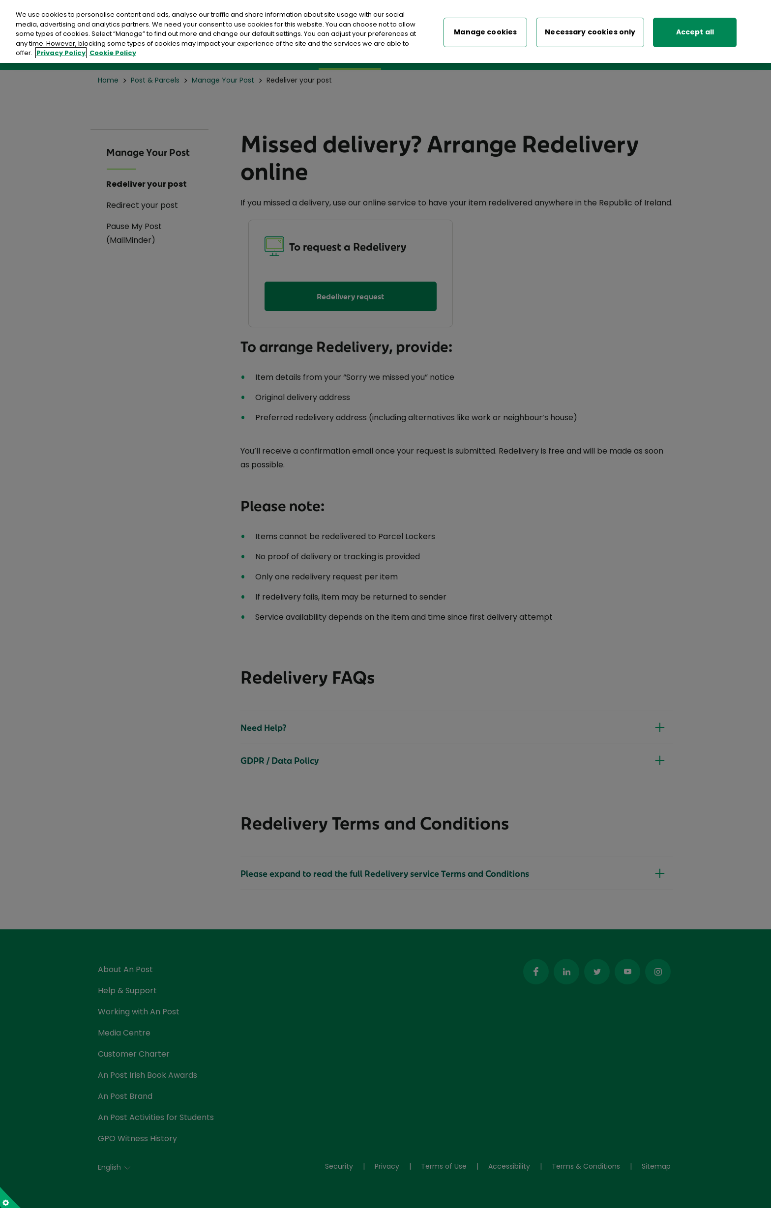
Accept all (695, 30)
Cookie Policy (112, 51)
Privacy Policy (61, 51)
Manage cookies (485, 30)
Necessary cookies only (590, 30)
